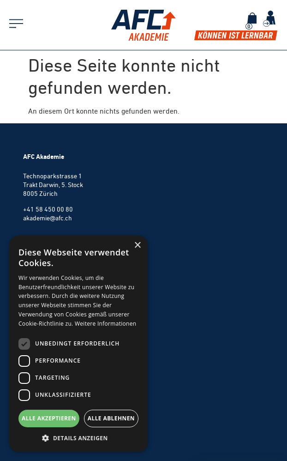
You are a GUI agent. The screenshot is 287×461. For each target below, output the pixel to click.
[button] (78, 438)
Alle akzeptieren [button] (49, 418)
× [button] (137, 245)
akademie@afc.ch (47, 218)
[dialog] (78, 344)
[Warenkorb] (252, 18)
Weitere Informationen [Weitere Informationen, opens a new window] (106, 324)
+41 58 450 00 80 (48, 209)
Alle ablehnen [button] (111, 418)
